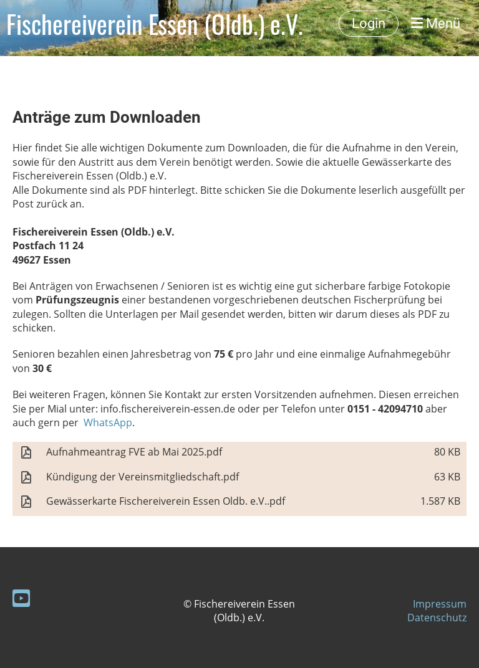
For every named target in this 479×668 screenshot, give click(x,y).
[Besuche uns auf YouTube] (21, 597)
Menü (435, 23)
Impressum (440, 604)
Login (368, 23)
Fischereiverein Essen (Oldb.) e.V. (154, 23)
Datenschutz (437, 617)
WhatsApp (106, 422)
